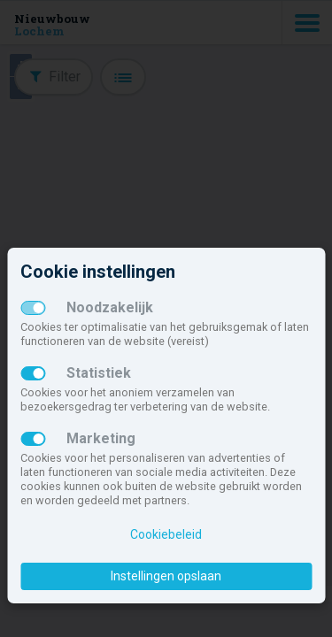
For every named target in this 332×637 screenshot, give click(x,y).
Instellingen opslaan (166, 576)
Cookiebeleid (166, 534)
